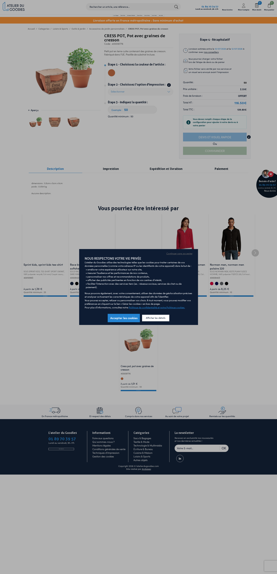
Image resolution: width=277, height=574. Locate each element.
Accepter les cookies (123, 318)
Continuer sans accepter (179, 253)
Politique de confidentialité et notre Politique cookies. (157, 307)
